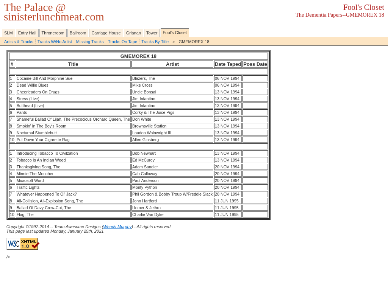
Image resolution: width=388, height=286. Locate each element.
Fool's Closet (175, 32)
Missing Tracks (90, 41)
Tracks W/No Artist (55, 41)
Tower (151, 33)
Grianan (133, 33)
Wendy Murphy (117, 226)
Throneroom (53, 33)
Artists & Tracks (18, 41)
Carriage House (105, 33)
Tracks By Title (155, 41)
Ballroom (78, 33)
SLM (8, 33)
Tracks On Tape (122, 41)
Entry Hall (27, 33)
